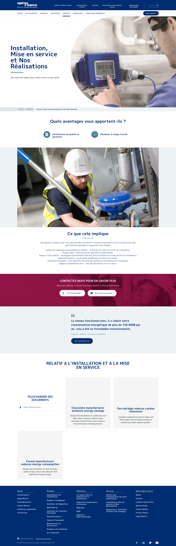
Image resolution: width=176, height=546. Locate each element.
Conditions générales (26, 509)
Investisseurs (23, 495)
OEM (78, 511)
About (138, 495)
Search (157, 5)
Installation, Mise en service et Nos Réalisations (115, 504)
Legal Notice (23, 498)
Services (29, 109)
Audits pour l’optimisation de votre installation (116, 497)
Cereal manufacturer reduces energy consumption (40, 462)
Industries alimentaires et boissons (87, 503)
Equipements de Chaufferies (54, 496)
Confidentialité (24, 502)
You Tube (157, 543)
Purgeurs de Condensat (57, 529)
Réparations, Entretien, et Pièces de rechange (116, 510)
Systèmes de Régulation (57, 504)
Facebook (137, 543)
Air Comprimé (53, 533)
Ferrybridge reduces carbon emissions (135, 410)
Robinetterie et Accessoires (54, 525)
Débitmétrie (52, 507)
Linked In (143, 543)
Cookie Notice (23, 506)
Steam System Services (32, 407)
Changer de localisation (43, 539)
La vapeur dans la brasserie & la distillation (84, 497)
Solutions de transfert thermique (57, 512)
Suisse (20, 109)
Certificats (22, 513)
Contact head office (145, 502)
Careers (139, 498)
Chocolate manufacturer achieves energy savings (88, 409)
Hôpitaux (81, 508)
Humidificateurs (54, 516)
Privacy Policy (142, 513)
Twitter (150, 543)
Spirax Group (141, 506)
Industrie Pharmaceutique (84, 516)
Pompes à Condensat (56, 500)
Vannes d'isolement (55, 520)
